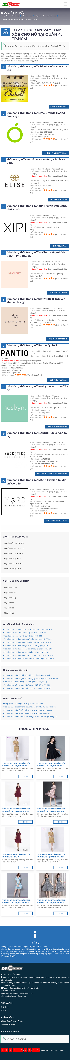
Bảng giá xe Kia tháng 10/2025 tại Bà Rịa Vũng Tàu (23, 715)
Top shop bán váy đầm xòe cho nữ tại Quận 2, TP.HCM (16, 901)
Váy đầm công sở (10, 598)
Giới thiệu (4, 1007)
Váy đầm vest (9, 619)
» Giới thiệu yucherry (57, 292)
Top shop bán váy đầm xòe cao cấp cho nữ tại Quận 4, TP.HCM (27, 660)
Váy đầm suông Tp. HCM (13, 564)
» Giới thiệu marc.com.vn (56, 521)
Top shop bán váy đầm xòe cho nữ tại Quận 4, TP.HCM (20, 19)
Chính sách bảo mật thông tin (12, 1021)
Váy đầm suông (10, 609)
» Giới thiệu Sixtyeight (57, 339)
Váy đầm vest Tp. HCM (13, 575)
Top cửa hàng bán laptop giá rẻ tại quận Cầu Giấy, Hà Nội (25, 693)
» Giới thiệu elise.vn (58, 199)
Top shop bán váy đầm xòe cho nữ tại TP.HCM (16, 855)
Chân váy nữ (9, 624)
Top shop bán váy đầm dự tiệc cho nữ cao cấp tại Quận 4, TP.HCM (28, 669)
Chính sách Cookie (8, 1024)
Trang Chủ (5, 16)
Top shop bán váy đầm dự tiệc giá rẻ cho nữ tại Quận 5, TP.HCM (27, 640)
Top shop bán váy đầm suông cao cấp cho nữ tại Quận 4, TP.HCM (28, 666)
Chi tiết (25, 776)
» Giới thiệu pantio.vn (58, 380)
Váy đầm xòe (51, 16)
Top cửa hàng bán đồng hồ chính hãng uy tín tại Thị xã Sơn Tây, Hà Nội (30, 689)
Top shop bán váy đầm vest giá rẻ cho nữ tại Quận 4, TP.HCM (26, 657)
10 (37, 1050)
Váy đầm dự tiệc (10, 603)
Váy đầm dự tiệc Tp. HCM (14, 559)
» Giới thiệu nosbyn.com (56, 426)
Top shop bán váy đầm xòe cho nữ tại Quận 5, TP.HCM (16, 764)
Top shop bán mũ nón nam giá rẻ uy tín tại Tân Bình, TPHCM (26, 696)
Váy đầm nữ (39, 16)
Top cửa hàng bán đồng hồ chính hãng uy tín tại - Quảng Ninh (26, 686)
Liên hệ (4, 1010)
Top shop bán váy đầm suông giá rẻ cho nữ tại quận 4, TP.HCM (27, 653)
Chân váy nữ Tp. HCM (12, 580)
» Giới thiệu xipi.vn (59, 246)
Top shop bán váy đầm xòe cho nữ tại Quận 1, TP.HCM (51, 855)
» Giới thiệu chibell (58, 106)
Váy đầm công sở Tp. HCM (14, 554)
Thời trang (15, 16)
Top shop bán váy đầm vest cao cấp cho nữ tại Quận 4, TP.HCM (27, 650)
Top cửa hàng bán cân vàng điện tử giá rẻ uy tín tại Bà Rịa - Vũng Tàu (29, 718)
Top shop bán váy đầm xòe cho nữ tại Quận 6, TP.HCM (16, 810)
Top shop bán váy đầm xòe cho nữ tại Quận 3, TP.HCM (51, 901)
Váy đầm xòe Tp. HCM (12, 569)
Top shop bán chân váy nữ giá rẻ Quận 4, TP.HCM (22, 647)
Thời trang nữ (27, 16)
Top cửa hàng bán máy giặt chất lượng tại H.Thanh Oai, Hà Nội (27, 699)
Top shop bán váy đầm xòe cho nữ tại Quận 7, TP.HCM (51, 810)
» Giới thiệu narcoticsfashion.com (52, 473)
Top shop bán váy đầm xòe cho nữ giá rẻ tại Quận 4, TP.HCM (26, 663)
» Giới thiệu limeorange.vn (55, 153)
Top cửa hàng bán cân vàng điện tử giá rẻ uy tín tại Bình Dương (27, 721)
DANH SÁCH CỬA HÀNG (15, 1039)
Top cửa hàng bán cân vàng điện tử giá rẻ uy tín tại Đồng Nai (26, 724)
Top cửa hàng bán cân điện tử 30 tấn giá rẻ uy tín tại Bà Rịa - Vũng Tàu (30, 727)
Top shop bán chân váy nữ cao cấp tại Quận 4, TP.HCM (24, 643)
